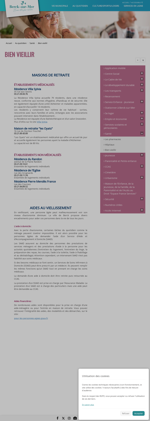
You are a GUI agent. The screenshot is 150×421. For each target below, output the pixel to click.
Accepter (138, 413)
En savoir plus (88, 404)
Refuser (125, 413)
